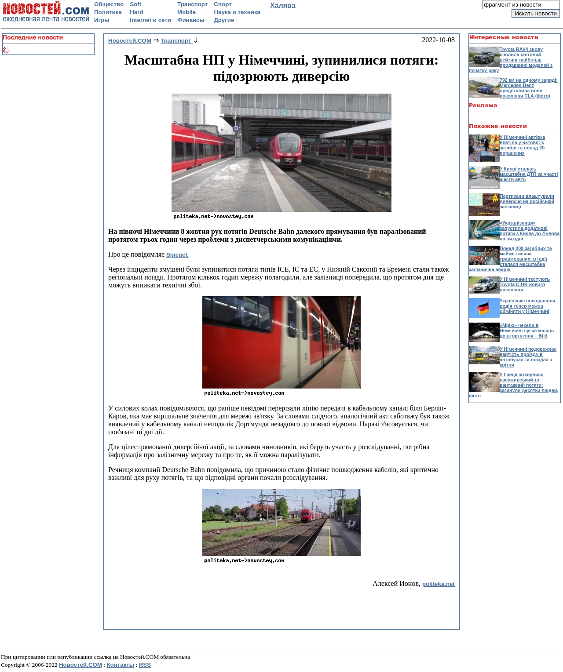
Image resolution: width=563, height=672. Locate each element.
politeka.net (438, 584)
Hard (136, 12)
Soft (135, 4)
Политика (108, 12)
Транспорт (192, 4)
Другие (224, 20)
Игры (102, 20)
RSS (145, 664)
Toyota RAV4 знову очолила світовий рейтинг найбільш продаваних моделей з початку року (510, 60)
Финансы (191, 20)
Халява (283, 5)
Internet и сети (150, 20)
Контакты (120, 664)
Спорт (222, 4)
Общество (109, 4)
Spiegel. (177, 254)
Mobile (186, 12)
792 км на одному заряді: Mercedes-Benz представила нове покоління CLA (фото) (529, 87)
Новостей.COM (80, 664)
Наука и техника (237, 12)
